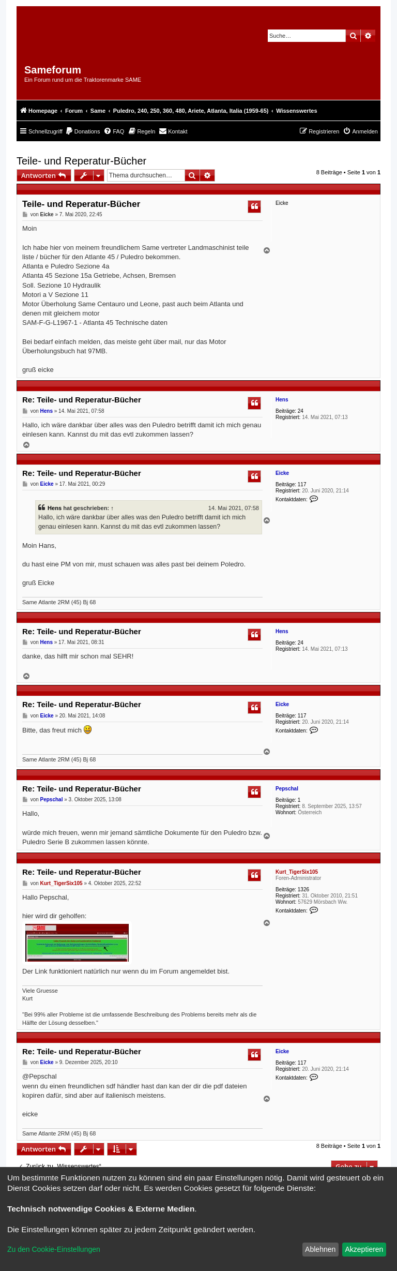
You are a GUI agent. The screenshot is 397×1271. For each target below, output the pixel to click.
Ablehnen (320, 1249)
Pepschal (287, 788)
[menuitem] (82, 131)
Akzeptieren (364, 1249)
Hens (282, 399)
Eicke (282, 473)
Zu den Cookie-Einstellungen (53, 1249)
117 (302, 484)
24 (300, 411)
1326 (303, 889)
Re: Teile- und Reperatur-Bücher (81, 399)
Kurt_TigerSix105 (297, 872)
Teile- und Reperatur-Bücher (81, 161)
